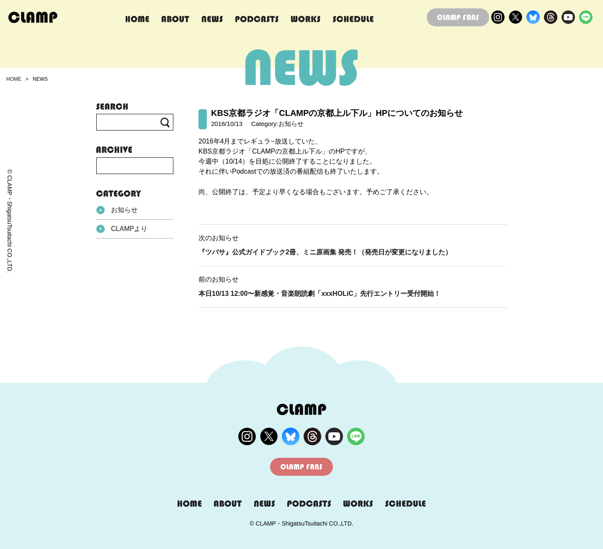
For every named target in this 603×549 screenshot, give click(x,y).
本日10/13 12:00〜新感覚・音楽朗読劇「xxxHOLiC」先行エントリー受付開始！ (319, 293)
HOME (13, 79)
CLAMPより (121, 229)
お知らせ (117, 210)
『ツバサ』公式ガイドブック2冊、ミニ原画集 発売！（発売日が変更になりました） (325, 252)
